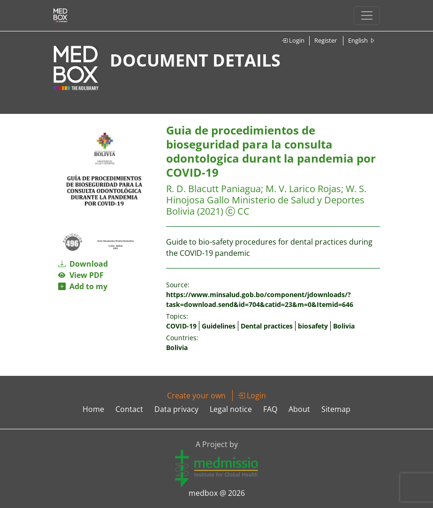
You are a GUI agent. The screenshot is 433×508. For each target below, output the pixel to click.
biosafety (313, 325)
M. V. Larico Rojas (303, 188)
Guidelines (218, 325)
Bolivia (344, 325)
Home (93, 409)
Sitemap (335, 409)
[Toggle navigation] (367, 15)
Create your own (196, 395)
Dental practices (267, 325)
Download (83, 264)
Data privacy (176, 409)
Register (325, 40)
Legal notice (231, 409)
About (299, 409)
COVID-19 (181, 325)
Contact (129, 409)
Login (292, 40)
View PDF (81, 275)
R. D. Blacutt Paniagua (213, 188)
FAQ (270, 409)
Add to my (82, 286)
